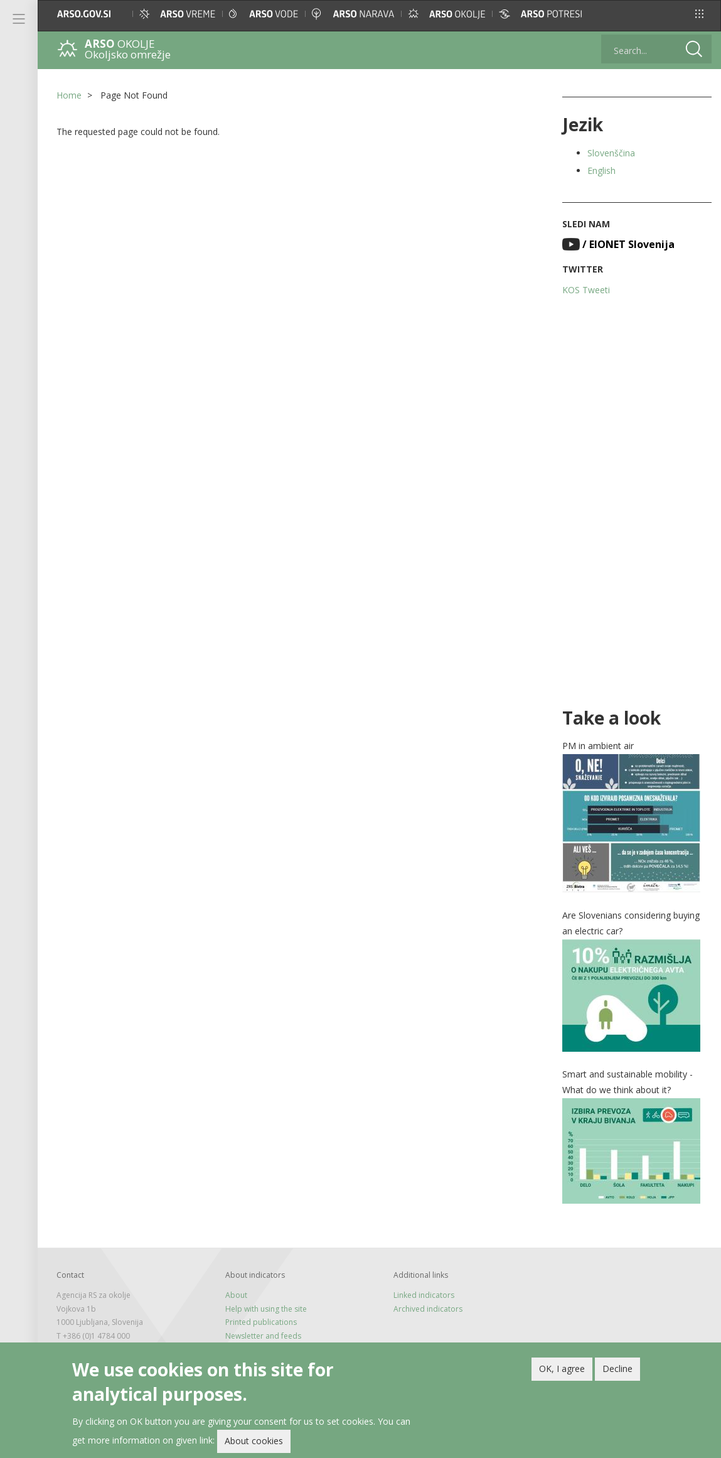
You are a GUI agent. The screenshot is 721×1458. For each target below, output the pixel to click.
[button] (699, 14)
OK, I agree (562, 1370)
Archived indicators (427, 1309)
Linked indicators (423, 1295)
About (236, 1295)
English (601, 170)
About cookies (254, 1443)
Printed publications (261, 1322)
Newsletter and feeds (263, 1336)
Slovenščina (611, 153)
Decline (617, 1370)
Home (69, 95)
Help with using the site (266, 1309)
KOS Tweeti (586, 290)
